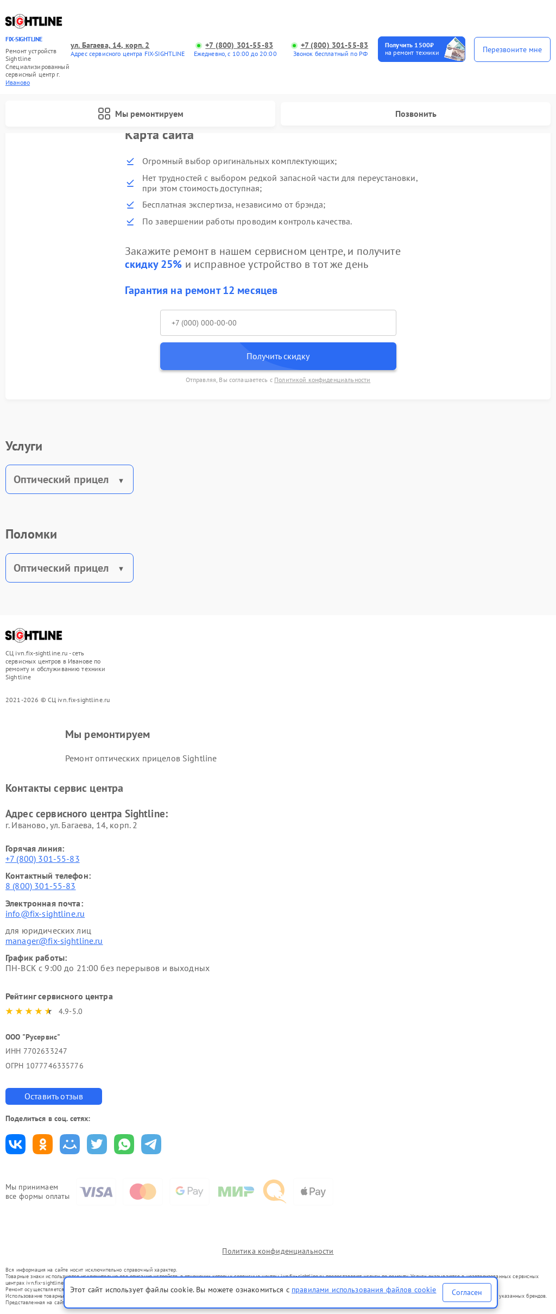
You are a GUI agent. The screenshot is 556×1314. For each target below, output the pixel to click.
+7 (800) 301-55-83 (239, 45)
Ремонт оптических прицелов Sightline (141, 758)
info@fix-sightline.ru (45, 913)
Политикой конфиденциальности (322, 380)
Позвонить (416, 113)
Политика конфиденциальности (277, 1251)
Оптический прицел (61, 479)
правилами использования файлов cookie (364, 1289)
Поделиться (15, 1144)
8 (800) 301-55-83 (40, 885)
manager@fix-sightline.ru (54, 940)
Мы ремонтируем (141, 113)
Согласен (467, 1292)
